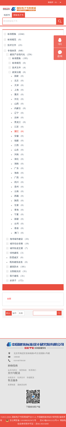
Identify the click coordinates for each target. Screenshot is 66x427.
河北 (19, 99)
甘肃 (19, 205)
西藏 (19, 196)
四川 (19, 182)
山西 (19, 104)
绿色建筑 (17, 253)
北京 (19, 80)
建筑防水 (18, 267)
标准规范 (15, 39)
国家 (19, 76)
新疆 (19, 219)
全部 (9, 299)
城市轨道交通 (19, 248)
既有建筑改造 (19, 262)
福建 (19, 140)
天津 (19, 85)
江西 (19, 145)
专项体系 (16, 51)
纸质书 (7, 15)
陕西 (19, 200)
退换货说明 (22, 385)
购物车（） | (53, 2)
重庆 (19, 94)
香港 (19, 228)
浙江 (19, 131)
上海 (19, 90)
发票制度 (11, 385)
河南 (19, 154)
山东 (19, 150)
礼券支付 (21, 377)
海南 (19, 173)
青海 (19, 210)
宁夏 (19, 214)
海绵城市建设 (20, 239)
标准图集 (17, 34)
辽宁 (19, 113)
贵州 (19, 187)
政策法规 (19, 72)
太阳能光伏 (19, 271)
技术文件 (15, 45)
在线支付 (11, 377)
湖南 (19, 164)
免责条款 (23, 370)
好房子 (17, 280)
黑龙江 (20, 122)
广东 (19, 168)
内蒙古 (20, 108)
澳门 (19, 233)
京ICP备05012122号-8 (49, 420)
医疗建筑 (18, 276)
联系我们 (32, 370)
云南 (19, 191)
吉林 (19, 117)
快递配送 (30, 377)
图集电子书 (18, 15)
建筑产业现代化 (21, 54)
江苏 (19, 127)
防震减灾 (17, 257)
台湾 (19, 223)
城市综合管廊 (20, 243)
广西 (19, 177)
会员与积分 (12, 370)
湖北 (19, 159)
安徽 (19, 136)
